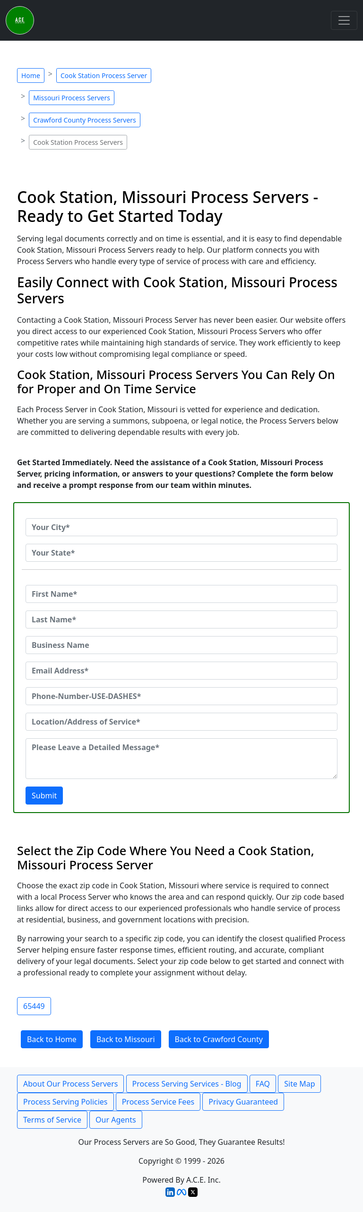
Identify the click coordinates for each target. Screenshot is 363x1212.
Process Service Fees (158, 1102)
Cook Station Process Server (103, 75)
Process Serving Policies (65, 1102)
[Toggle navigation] (344, 20)
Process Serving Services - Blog (187, 1084)
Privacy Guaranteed (243, 1102)
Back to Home (52, 1039)
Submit (44, 795)
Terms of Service (52, 1120)
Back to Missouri (125, 1039)
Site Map (299, 1084)
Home (30, 75)
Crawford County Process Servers (84, 119)
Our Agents (115, 1120)
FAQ (263, 1084)
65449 (34, 1006)
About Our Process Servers (70, 1084)
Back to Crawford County (219, 1039)
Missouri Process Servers (71, 97)
